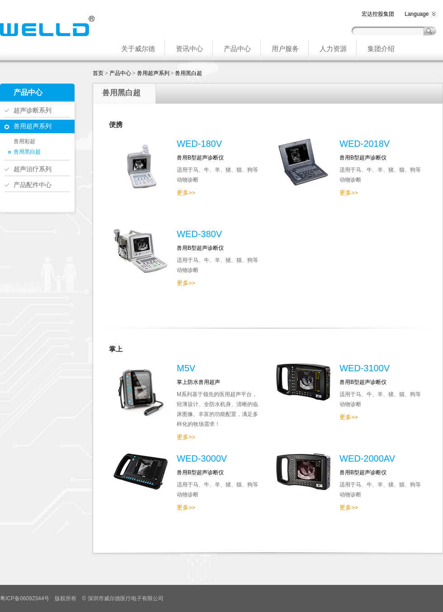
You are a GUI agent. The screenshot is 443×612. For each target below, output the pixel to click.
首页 (98, 73)
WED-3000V (202, 458)
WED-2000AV (367, 458)
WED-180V (199, 144)
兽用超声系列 (33, 126)
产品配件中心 (33, 184)
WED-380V (199, 234)
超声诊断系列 (33, 110)
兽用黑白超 (27, 152)
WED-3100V (364, 368)
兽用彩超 (24, 141)
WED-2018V (364, 144)
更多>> (186, 192)
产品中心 (120, 73)
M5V (186, 368)
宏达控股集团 (378, 14)
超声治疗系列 (33, 169)
